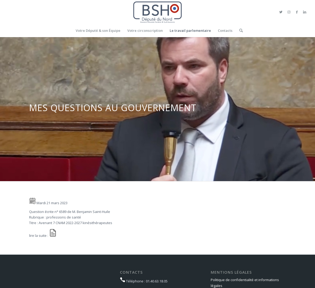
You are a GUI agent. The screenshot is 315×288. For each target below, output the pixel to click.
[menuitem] (98, 30)
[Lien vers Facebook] (297, 12)
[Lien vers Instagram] (289, 12)
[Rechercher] (239, 30)
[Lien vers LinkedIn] (305, 12)
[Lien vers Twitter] (281, 12)
